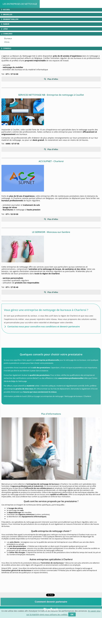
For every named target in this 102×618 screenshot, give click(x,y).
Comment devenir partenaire (51, 601)
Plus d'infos (52, 79)
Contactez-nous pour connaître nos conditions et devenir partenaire (43, 326)
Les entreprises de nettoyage (20, 3)
